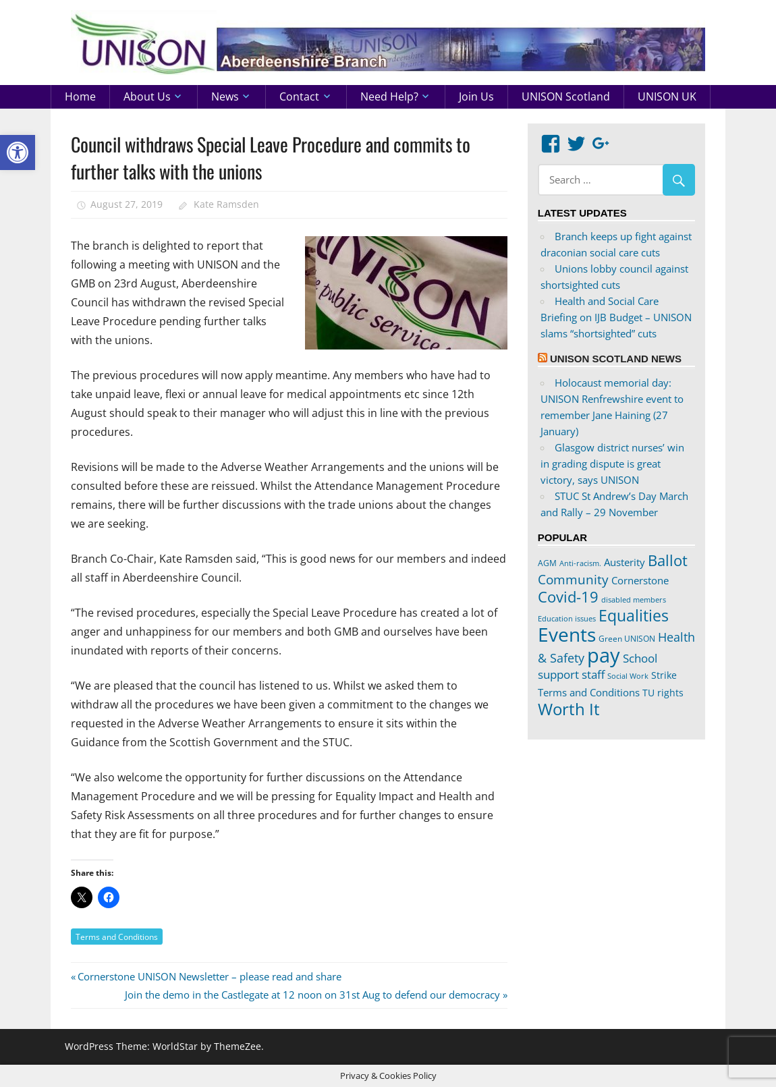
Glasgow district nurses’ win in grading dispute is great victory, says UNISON (612, 463)
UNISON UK (667, 96)
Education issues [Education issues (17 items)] (567, 618)
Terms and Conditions (117, 937)
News (225, 96)
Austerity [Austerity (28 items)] (624, 562)
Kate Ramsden (226, 204)
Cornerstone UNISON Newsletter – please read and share (209, 976)
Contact (299, 96)
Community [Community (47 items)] (573, 579)
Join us (476, 96)
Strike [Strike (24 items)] (664, 675)
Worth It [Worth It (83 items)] (569, 709)
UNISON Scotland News (616, 358)
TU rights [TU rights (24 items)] (663, 693)
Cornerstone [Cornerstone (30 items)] (640, 580)
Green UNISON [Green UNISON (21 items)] (627, 638)
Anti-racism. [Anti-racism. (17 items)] (580, 563)
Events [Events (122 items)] (567, 634)
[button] (17, 152)
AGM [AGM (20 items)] (547, 562)
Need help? (389, 96)
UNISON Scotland (566, 96)
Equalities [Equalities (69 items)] (634, 615)
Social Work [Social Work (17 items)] (627, 676)
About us (147, 96)
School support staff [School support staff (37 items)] (597, 666)
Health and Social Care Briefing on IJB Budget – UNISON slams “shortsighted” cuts (616, 317)
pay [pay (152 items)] (603, 655)
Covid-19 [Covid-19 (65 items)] (568, 596)
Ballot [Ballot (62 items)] (668, 560)
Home (80, 96)
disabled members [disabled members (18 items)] (633, 599)
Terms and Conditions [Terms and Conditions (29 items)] (589, 692)
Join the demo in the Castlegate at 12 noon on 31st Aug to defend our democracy (312, 994)
